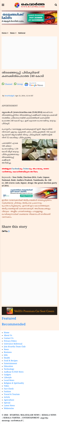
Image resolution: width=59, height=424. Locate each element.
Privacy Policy (10, 341)
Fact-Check (9, 389)
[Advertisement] (29, 52)
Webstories (9, 408)
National (21, 33)
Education (8, 366)
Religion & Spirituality (14, 383)
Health (7, 358)
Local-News (9, 380)
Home (4, 33)
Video (6, 386)
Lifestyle (8, 377)
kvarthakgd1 (10, 96)
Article (7, 397)
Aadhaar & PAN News (14, 372)
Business (8, 352)
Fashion (7, 392)
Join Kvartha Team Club (15, 347)
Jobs (6, 355)
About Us (8, 335)
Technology (9, 369)
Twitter (26, 169)
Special (7, 403)
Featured (9, 319)
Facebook (15, 169)
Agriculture (9, 400)
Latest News (9, 406)
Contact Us (8, 338)
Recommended (14, 325)
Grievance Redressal (13, 344)
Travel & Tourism (12, 394)
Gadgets (7, 375)
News (12, 33)
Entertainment (10, 363)
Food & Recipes (11, 361)
